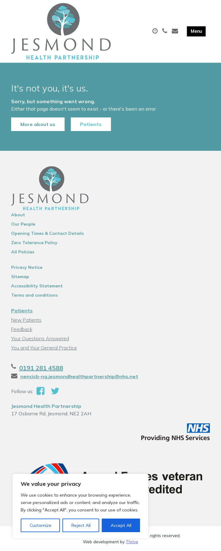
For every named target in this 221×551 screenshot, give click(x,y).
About (18, 215)
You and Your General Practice (44, 348)
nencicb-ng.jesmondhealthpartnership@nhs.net (79, 376)
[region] (80, 506)
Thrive (132, 541)
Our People (23, 224)
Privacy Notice (26, 267)
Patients (91, 124)
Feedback (21, 329)
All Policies (22, 252)
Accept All (121, 525)
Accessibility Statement (37, 286)
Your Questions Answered (40, 338)
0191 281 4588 (41, 368)
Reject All (81, 525)
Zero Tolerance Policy (34, 242)
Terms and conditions (34, 295)
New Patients (26, 320)
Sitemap (20, 276)
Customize (40, 525)
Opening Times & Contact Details (47, 233)
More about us (37, 124)
